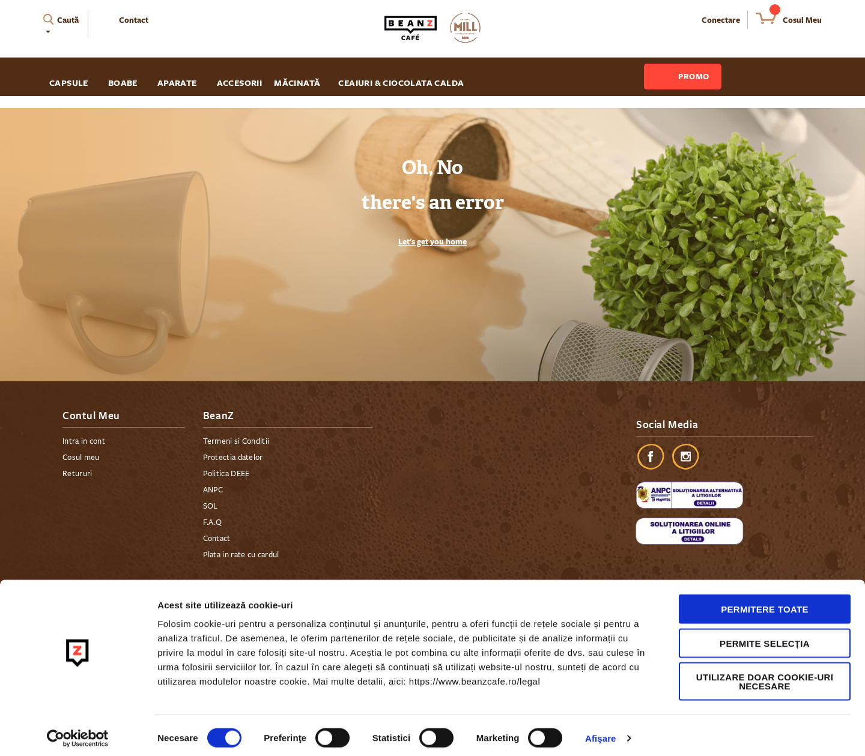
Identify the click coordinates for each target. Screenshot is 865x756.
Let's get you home (432, 241)
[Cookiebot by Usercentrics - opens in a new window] (77, 733)
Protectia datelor (233, 457)
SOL (210, 506)
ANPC (213, 490)
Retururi (77, 474)
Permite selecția (765, 637)
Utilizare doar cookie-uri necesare (764, 675)
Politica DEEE (226, 474)
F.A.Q (212, 522)
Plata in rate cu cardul (241, 555)
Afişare (600, 732)
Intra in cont (83, 441)
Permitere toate (765, 603)
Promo (693, 76)
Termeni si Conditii (236, 441)
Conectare (721, 19)
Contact (133, 19)
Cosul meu (81, 457)
